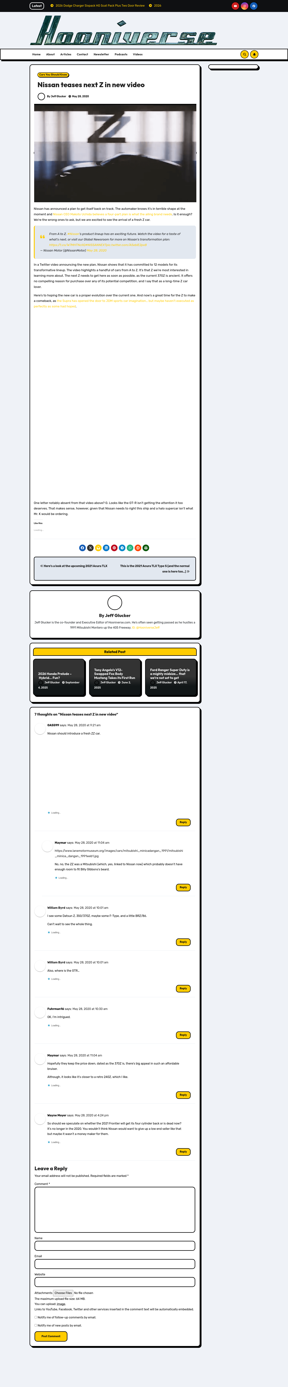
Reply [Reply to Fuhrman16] (183, 1033)
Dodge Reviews (50, 1384)
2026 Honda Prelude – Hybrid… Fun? (55, 676)
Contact (82, 54)
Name (38, 1236)
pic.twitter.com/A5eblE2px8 (126, 245)
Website (40, 1272)
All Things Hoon (50, 1379)
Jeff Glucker (118, 615)
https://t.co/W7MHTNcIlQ (67, 245)
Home (36, 54)
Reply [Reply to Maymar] (183, 885)
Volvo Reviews (218, 1384)
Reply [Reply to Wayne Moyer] (183, 1150)
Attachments (43, 1291)
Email (38, 1254)
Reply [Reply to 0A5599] (183, 820)
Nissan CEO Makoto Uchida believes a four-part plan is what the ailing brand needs (112, 214)
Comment (42, 1182)
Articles (65, 54)
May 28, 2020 (97, 250)
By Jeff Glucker (52, 96)
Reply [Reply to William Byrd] (183, 940)
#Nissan (73, 234)
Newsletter (101, 54)
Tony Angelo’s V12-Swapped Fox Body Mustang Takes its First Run (114, 674)
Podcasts (121, 54)
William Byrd (56, 906)
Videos (138, 54)
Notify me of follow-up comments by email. (67, 1315)
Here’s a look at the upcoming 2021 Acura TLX (73, 566)
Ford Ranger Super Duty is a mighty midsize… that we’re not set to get (170, 674)
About (50, 54)
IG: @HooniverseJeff (146, 628)
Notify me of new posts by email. (60, 1324)
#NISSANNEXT (95, 245)
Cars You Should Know (53, 74)
